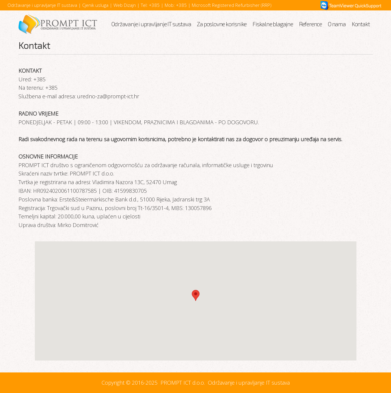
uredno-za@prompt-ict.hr (108, 96)
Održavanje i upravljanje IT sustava (151, 24)
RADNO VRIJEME (38, 113)
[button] (196, 295)
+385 (39, 79)
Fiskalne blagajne (273, 24)
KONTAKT (30, 70)
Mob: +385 (176, 5)
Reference (310, 24)
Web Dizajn (125, 5)
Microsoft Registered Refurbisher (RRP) (232, 5)
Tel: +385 (150, 5)
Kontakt (361, 24)
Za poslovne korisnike (222, 24)
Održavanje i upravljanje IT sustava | (44, 5)
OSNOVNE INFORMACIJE (48, 156)
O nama (337, 24)
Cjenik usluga (96, 5)
